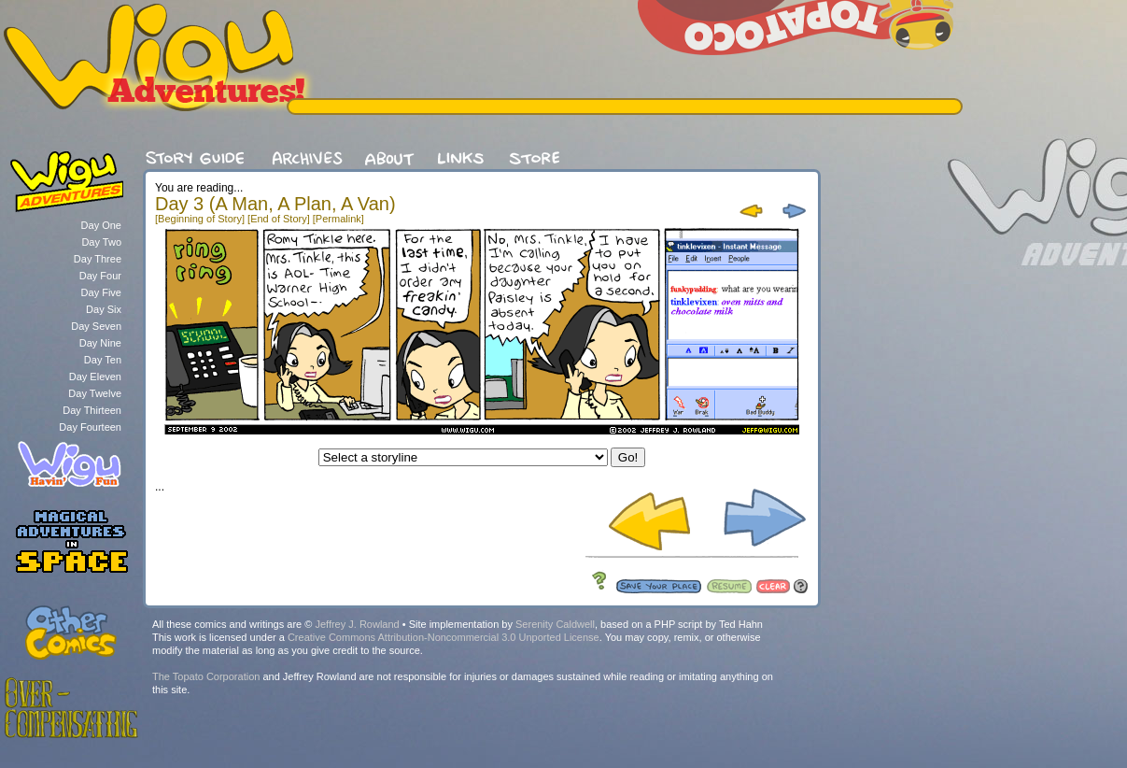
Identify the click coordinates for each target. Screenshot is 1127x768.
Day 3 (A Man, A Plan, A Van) (275, 203)
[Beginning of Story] (200, 218)
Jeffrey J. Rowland (357, 624)
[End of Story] (278, 218)
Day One (101, 225)
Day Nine (100, 342)
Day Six (103, 309)
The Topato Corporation (206, 676)
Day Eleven (95, 376)
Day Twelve (94, 393)
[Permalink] (338, 218)
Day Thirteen (92, 410)
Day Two (101, 242)
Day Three (97, 258)
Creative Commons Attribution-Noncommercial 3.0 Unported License (443, 637)
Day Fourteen (90, 427)
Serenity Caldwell (555, 624)
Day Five (101, 292)
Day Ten (102, 359)
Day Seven (96, 326)
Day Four (100, 275)
